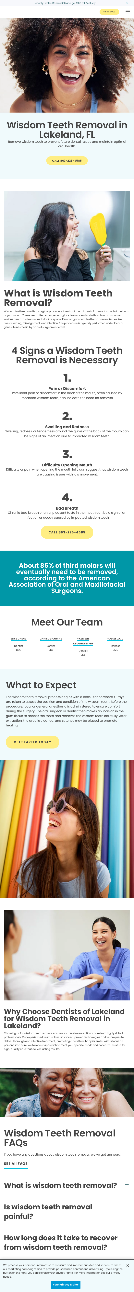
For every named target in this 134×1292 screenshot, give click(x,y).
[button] (128, 12)
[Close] (127, 1265)
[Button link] (109, 12)
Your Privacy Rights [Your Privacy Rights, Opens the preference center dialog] (66, 1284)
